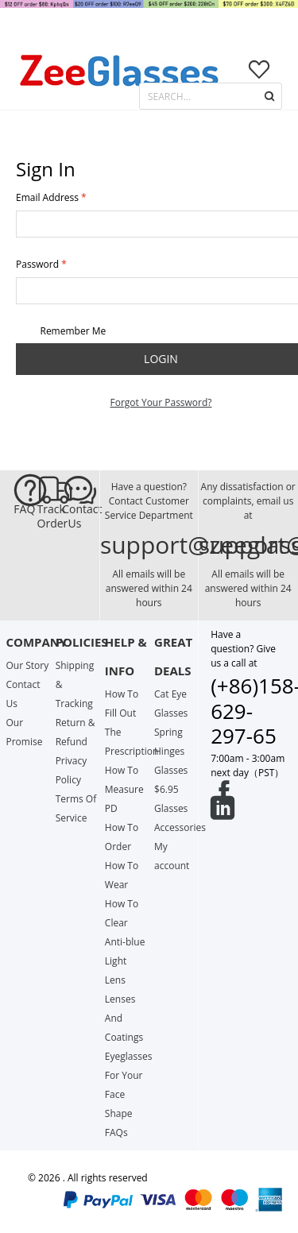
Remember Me (61, 331)
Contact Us (74, 516)
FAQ (24, 509)
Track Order (50, 516)
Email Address (47, 197)
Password (37, 264)
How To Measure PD (124, 789)
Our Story (27, 665)
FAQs (116, 1132)
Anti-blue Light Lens (125, 961)
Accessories (180, 827)
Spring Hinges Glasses (171, 751)
